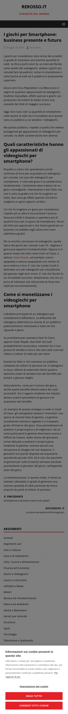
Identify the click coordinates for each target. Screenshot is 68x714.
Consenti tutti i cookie (34, 705)
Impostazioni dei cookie (34, 686)
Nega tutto (34, 696)
